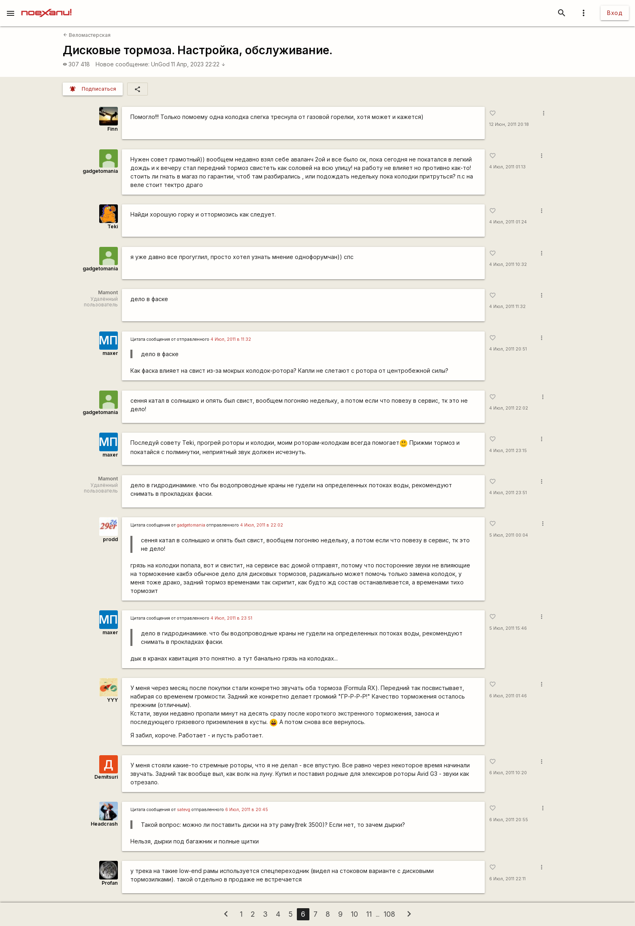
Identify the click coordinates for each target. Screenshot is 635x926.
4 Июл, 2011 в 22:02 (261, 525)
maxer (110, 353)
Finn (112, 129)
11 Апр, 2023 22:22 (198, 64)
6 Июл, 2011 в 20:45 (246, 809)
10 (354, 914)
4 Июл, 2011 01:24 (508, 222)
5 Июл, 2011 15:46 (508, 628)
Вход (614, 12)
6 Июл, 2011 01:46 (508, 696)
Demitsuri (106, 777)
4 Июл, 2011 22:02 (508, 408)
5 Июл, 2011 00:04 (508, 535)
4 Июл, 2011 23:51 (508, 492)
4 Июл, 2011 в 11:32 (231, 339)
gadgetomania (100, 171)
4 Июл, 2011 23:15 (508, 450)
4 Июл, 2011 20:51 (508, 349)
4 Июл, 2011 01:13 (507, 167)
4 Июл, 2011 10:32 (508, 264)
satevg (183, 809)
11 (369, 914)
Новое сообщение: (122, 64)
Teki (112, 226)
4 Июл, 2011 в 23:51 (231, 618)
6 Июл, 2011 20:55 (508, 819)
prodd (110, 539)
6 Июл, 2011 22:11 (507, 878)
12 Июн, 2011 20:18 (509, 124)
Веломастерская (87, 35)
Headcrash (104, 824)
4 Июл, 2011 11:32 (507, 306)
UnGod (160, 64)
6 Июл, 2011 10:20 (508, 772)
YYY (112, 700)
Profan (110, 883)
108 (389, 914)
